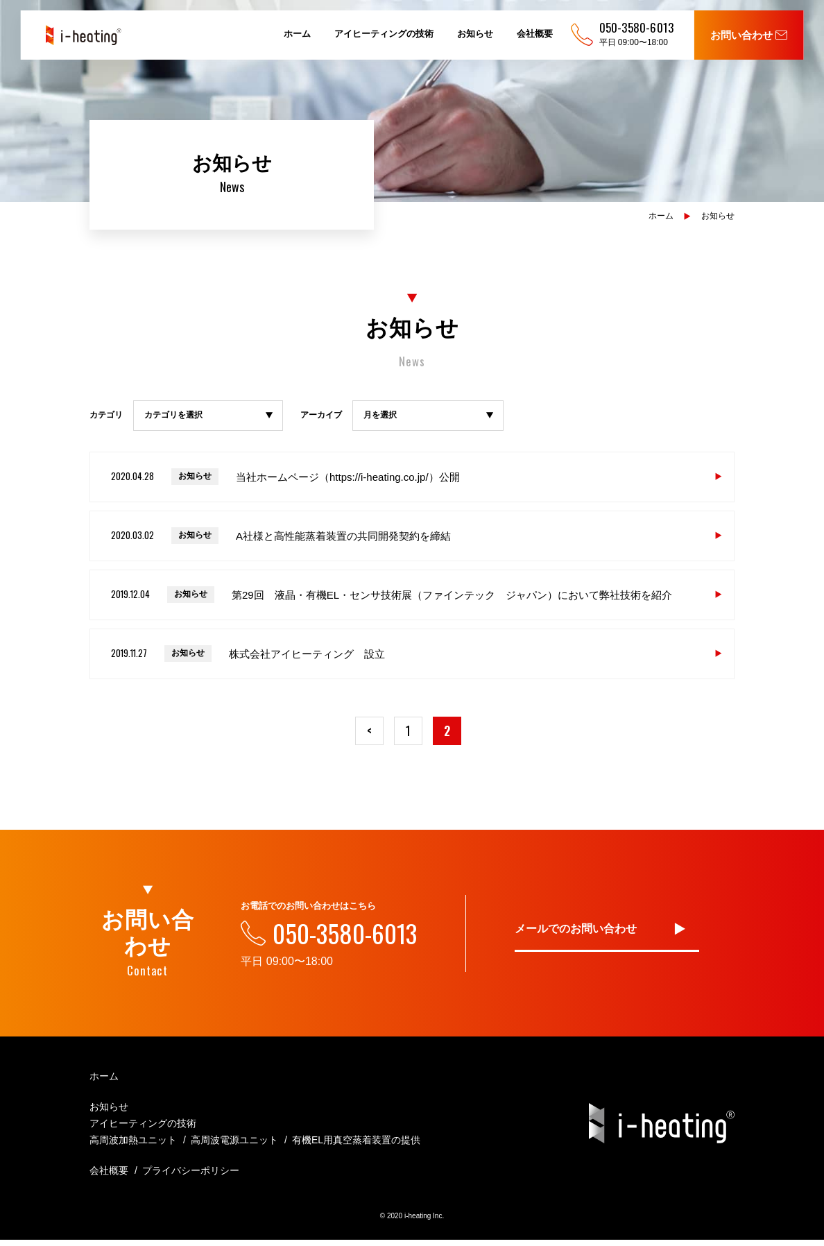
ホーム (297, 33)
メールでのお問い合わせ (576, 934)
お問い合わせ (748, 35)
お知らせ (475, 33)
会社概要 (535, 33)
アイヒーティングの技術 (384, 33)
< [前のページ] (361, 734)
